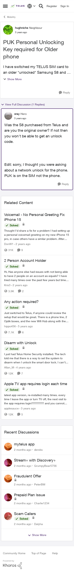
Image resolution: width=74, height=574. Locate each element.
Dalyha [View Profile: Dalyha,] (38, 523)
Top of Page (38, 553)
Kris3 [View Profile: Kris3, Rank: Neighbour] (7, 285)
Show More (12, 79)
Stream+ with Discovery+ (35, 460)
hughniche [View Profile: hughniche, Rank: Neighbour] (21, 27)
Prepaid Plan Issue (29, 495)
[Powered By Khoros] (37, 564)
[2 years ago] (22, 244)
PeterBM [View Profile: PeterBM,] (39, 484)
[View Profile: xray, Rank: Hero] (8, 116)
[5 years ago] (25, 326)
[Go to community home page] (18, 6)
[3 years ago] (28, 408)
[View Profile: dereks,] (8, 447)
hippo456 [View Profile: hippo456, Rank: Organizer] (10, 326)
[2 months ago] (22, 450)
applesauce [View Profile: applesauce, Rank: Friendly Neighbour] (11, 408)
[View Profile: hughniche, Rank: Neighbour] (8, 30)
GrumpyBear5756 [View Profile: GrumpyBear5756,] (45, 465)
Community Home (14, 553)
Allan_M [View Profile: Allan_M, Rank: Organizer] (9, 367)
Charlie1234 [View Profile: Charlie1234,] (41, 503)
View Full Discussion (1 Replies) (23, 104)
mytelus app (24, 444)
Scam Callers (25, 513)
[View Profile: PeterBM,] (8, 478)
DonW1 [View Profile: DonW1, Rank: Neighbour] (8, 244)
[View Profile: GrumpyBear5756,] (8, 463)
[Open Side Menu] (5, 6)
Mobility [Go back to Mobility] (9, 16)
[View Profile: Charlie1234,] (8, 497)
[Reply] (64, 92)
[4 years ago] (23, 367)
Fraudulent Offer (27, 476)
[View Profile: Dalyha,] (8, 516)
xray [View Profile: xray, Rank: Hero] (17, 113)
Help (55, 553)
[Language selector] (31, 6)
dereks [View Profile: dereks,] (38, 449)
